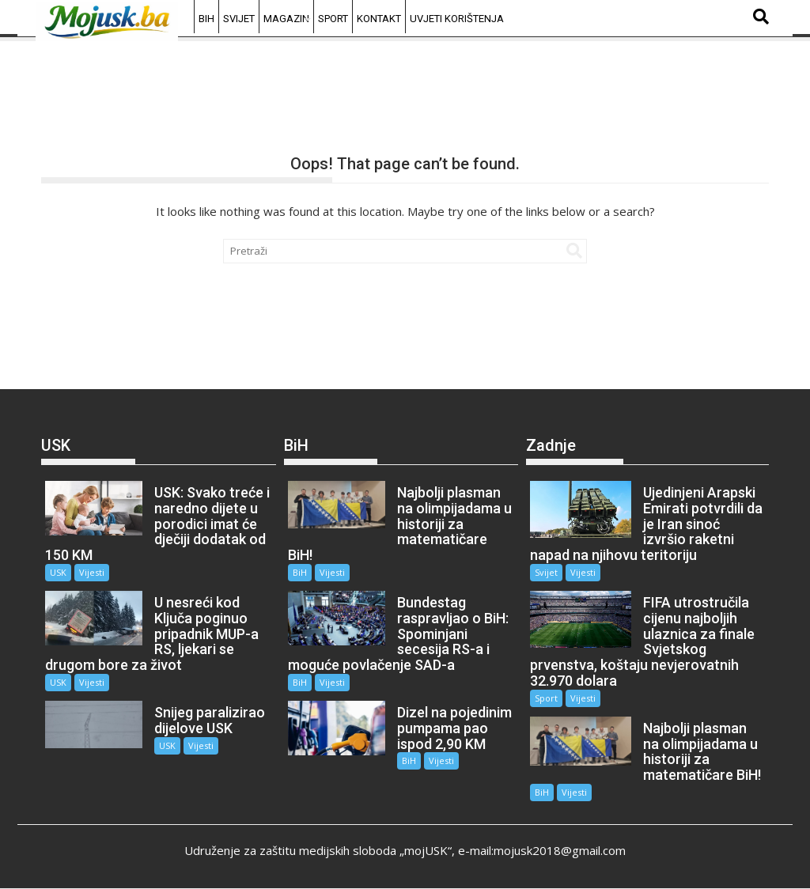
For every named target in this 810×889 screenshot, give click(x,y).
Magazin (286, 19)
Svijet (239, 19)
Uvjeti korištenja (457, 19)
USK (58, 572)
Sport (333, 19)
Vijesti (91, 572)
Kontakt (379, 19)
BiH (206, 19)
